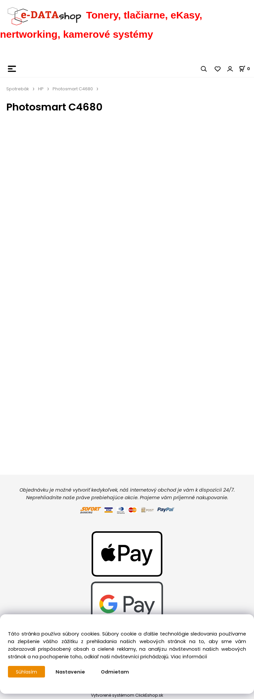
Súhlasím (27, 672)
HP (41, 89)
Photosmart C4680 (73, 89)
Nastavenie (71, 672)
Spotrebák (17, 89)
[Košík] (246, 69)
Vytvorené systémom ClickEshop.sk (127, 695)
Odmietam (116, 672)
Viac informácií (189, 656)
